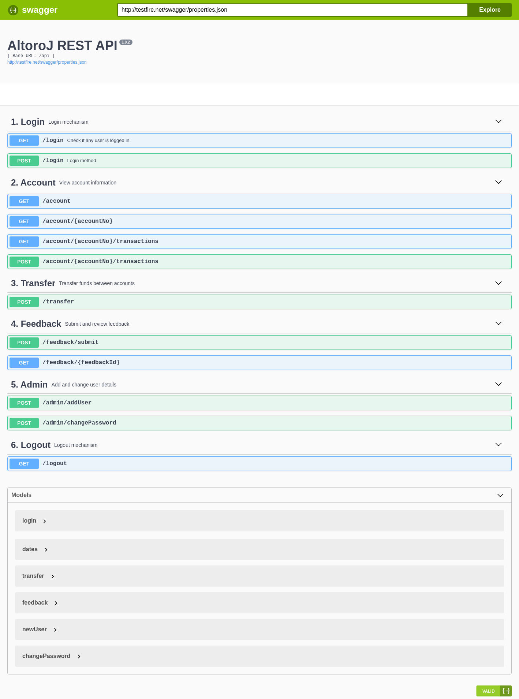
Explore (490, 10)
